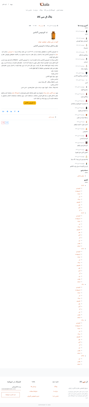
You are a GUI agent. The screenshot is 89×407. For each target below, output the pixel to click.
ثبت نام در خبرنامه (11, 395)
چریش (86, 62)
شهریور (78, 202)
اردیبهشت (77, 191)
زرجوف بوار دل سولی (82, 118)
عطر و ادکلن (80, 176)
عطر (57, 54)
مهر (79, 205)
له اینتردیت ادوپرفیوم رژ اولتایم (79, 104)
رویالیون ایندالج (83, 55)
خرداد (78, 194)
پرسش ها (33, 386)
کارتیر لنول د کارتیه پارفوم (81, 124)
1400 (82, 320)
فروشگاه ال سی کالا (49, 10)
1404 (82, 185)
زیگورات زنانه (84, 69)
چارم (86, 34)
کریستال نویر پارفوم (82, 145)
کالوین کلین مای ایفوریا (81, 152)
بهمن (79, 243)
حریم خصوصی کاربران (33, 396)
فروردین (78, 188)
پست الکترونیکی (11, 388)
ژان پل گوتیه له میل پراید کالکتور (79, 166)
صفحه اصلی (60, 10)
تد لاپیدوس (11, 52)
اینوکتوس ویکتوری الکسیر (81, 76)
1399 (82, 356)
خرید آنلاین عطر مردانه (49, 93)
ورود (11, 4)
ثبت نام (4, 4)
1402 (82, 249)
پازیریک (86, 48)
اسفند (78, 246)
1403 (82, 213)
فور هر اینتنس (84, 138)
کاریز (86, 83)
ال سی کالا (41, 26)
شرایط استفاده (33, 391)
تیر (79, 196)
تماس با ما (29, 10)
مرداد (79, 199)
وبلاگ (40, 10)
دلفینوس (85, 131)
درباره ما (35, 10)
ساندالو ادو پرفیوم (83, 111)
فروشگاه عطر (15, 93)
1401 (83, 284)
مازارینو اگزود (84, 90)
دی (79, 240)
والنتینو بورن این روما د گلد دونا (79, 159)
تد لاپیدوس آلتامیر (40, 32)
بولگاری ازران (84, 97)
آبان (79, 207)
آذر (79, 210)
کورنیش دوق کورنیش (82, 41)
